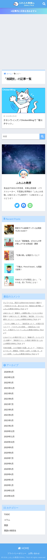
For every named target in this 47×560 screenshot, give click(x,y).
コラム (7, 520)
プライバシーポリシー (16, 553)
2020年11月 (9, 437)
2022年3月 (9, 383)
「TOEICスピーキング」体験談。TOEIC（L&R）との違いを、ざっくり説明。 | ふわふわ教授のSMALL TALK (23, 351)
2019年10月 (9, 496)
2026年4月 (9, 372)
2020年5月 (9, 469)
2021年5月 (9, 410)
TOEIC (7, 514)
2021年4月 (9, 415)
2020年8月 (9, 453)
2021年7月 (9, 404)
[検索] (42, 136)
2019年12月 (9, 490)
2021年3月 (9, 420)
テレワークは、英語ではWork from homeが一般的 (21, 303)
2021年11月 (9, 388)
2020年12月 (9, 431)
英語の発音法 (10, 531)
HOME (23, 548)
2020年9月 (9, 447)
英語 (6, 525)
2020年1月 (9, 485)
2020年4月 (9, 474)
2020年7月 (9, 458)
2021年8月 (9, 399)
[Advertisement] (23, 42)
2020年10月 (9, 442)
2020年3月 (9, 480)
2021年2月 (9, 426)
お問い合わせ (34, 553)
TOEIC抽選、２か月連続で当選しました (18, 348)
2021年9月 (9, 393)
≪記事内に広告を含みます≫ (24, 11)
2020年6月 (9, 464)
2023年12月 (9, 377)
